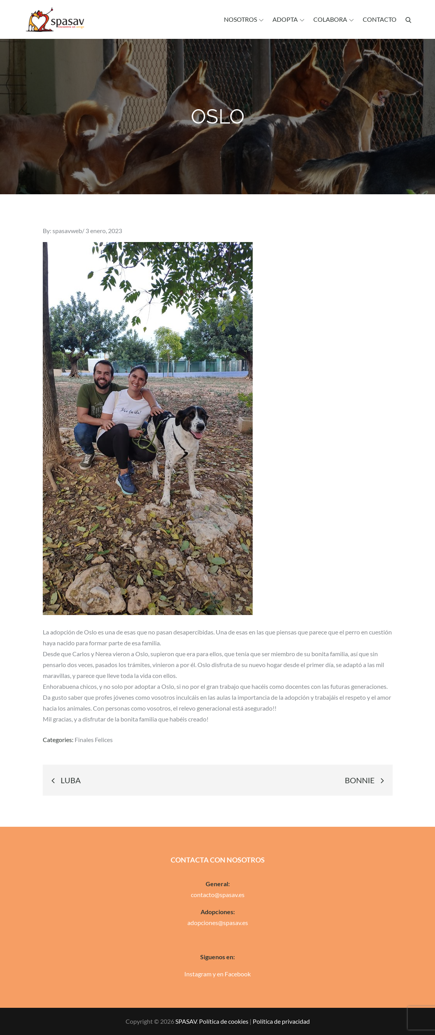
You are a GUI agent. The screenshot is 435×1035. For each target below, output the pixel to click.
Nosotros (244, 19)
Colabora (333, 19)
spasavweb (67, 230)
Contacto (380, 19)
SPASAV (186, 1021)
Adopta (288, 19)
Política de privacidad (281, 1021)
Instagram (197, 973)
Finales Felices (94, 739)
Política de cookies (223, 1021)
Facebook (238, 973)
